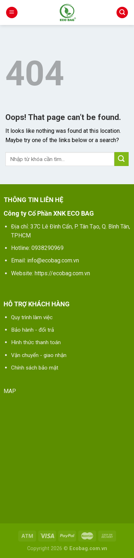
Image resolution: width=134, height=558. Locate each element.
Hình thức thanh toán (36, 342)
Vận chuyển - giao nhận (38, 355)
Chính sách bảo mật (34, 368)
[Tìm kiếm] (122, 13)
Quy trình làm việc (32, 317)
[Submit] (121, 159)
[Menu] (12, 13)
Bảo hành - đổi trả (32, 330)
